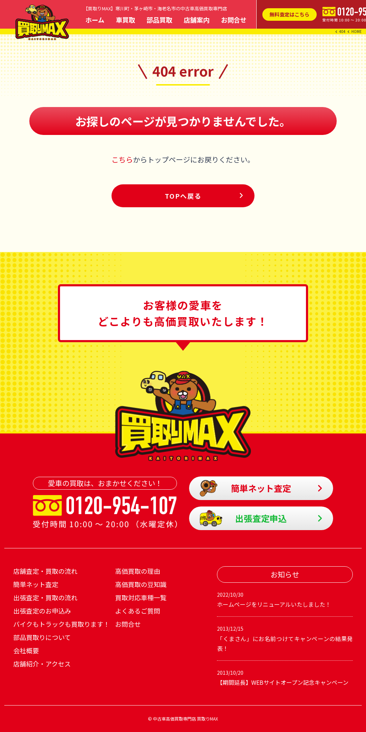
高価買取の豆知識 (141, 584)
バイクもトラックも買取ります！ (61, 624)
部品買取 (159, 19)
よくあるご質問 (137, 610)
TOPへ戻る (183, 195)
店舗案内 (196, 19)
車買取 (125, 19)
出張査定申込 (243, 518)
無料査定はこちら (289, 14)
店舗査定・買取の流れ (45, 571)
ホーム (94, 19)
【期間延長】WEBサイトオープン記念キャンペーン (285, 677)
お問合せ (234, 19)
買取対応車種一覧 (141, 597)
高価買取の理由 (137, 571)
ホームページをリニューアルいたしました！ (285, 599)
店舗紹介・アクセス (42, 663)
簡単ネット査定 (245, 488)
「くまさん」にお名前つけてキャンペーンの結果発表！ (285, 638)
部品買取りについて (42, 637)
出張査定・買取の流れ (45, 597)
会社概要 (26, 650)
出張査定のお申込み (42, 610)
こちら (122, 159)
